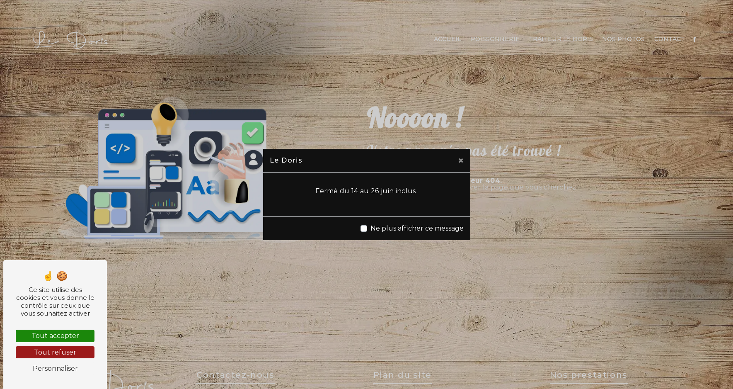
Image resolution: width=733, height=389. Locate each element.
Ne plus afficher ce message (417, 228)
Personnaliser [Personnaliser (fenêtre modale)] (55, 368)
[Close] (460, 160)
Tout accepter (55, 336)
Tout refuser (55, 352)
